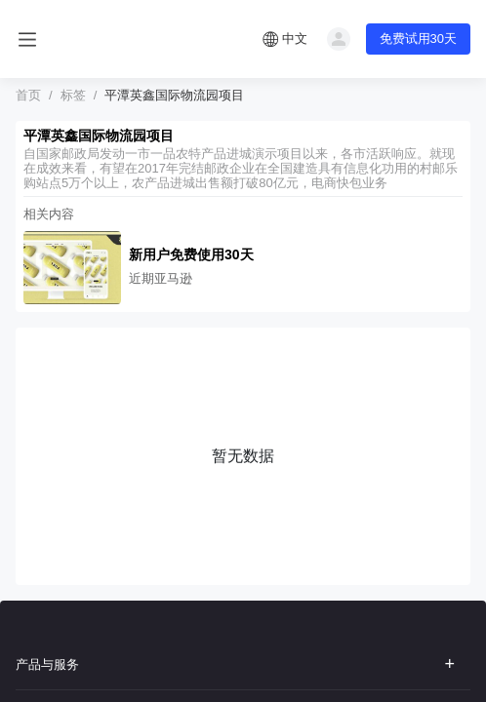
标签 (73, 95)
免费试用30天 (418, 38)
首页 (28, 95)
